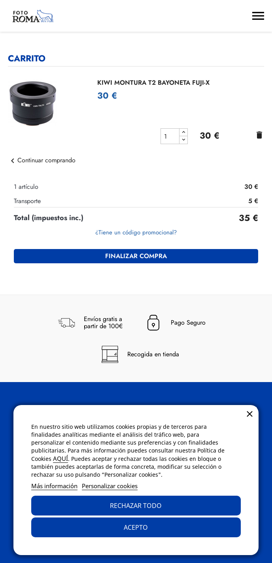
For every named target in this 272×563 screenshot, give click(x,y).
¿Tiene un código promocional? (136, 232)
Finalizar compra (136, 256)
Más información (54, 486)
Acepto (136, 527)
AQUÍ (60, 458)
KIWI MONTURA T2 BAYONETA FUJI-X (153, 82)
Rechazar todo (136, 505)
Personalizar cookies (110, 486)
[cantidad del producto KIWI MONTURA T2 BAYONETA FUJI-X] (170, 136)
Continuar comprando (42, 160)
